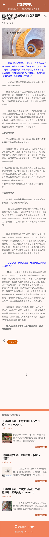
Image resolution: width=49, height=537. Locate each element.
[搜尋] (45, 5)
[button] (45, 16)
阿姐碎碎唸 (24, 4)
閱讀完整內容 (41, 447)
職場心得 (12, 342)
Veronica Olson (29, 532)
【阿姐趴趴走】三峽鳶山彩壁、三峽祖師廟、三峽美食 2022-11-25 (21, 491)
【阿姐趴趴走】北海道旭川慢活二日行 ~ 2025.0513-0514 (21, 423)
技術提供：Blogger (24, 527)
